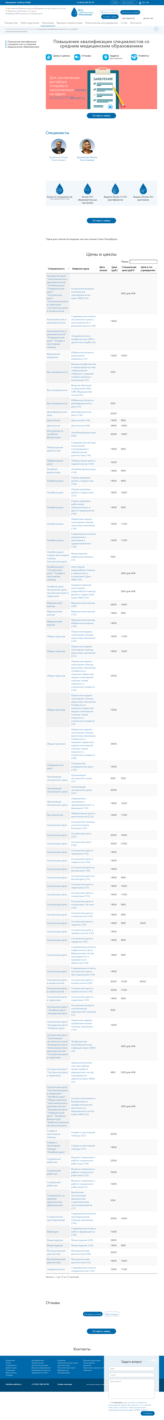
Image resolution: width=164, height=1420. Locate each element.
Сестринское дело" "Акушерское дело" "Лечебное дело (57, 1025)
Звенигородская (26, 8)
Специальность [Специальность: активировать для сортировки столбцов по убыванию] (56, 268)
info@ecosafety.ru (13, 1384)
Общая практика (56, 636)
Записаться (130, 12)
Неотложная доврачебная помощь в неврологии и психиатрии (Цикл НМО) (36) (83, 573)
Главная (8, 29)
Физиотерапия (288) (82, 1240)
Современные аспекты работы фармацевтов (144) (83, 1231)
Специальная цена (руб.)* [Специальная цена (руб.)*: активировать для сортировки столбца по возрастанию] (129, 269)
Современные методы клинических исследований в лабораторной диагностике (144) (83, 449)
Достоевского (116, 58)
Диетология (53, 420)
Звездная (11, 14)
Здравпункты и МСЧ (40, 1373)
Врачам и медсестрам (69, 22)
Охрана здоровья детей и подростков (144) (82, 480)
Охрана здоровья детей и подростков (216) (82, 492)
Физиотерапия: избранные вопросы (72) (82, 556)
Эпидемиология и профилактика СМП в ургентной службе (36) (83, 339)
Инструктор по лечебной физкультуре (55, 434)
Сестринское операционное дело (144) (82, 766)
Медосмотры (11, 1373)
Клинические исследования (101, 22)
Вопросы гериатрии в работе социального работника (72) (83, 1183)
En (145, 2)
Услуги (8, 1363)
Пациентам (11, 22)
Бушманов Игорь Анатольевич (58, 158)
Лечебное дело (55, 481)
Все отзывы (112, 1314)
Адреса (114, 55)
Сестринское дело (57, 825)
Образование (89, 1363)
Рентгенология (55, 815)
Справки (9, 1375)
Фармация (52, 1231)
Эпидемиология (56, 1269)
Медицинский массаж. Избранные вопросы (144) (83, 623)
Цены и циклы (61, 55)
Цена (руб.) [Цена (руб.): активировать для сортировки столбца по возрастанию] (114, 269)
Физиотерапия (55, 1240)
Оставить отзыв (92, 1314)
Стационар (10, 1370)
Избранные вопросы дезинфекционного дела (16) (82, 403)
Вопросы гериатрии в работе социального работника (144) (83, 1160)
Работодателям (30, 22)
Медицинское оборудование (63, 1371)
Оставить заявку (110, 17)
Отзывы (86, 55)
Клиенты (143, 55)
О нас (124, 22)
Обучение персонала (29, 29)
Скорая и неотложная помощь (53, 1134)
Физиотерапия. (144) (82, 1245)
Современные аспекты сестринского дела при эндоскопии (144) (83, 971)
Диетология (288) (80, 425)
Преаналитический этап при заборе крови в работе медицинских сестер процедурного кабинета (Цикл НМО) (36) (83, 1072)
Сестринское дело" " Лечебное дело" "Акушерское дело (57, 1010)
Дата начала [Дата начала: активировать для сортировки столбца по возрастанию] (103, 269)
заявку (81, 89)
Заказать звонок (110, 12)
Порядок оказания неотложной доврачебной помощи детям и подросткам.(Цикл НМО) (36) (83, 591)
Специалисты (11, 1365)
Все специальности (57, 372)
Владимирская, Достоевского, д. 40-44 (51, 8)
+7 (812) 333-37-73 (85, 2)
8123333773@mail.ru (67, 98)
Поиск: (139, 262)
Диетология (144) (80, 420)
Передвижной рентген (41, 1370)
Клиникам (48, 22)
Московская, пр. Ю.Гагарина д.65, (30, 14)
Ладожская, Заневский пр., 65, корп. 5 (22, 11)
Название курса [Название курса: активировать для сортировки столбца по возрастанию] (80, 268)
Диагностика (11, 1368)
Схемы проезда (64, 1384)
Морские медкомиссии (41, 1368)
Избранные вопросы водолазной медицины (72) (82, 355)
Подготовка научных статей (94, 1368)
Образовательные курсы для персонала (67, 1364)
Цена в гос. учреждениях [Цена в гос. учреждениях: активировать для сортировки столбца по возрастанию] (148, 269)
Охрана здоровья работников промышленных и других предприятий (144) (82, 507)
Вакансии (87, 1365)
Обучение (87, 1370)
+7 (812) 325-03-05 (40, 1384)
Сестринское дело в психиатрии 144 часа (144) (82, 904)
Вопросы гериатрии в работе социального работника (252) (83, 1172)
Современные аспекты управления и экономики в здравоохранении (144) (83, 540)
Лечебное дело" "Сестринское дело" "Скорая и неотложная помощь (56, 573)
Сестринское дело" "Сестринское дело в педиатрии (57, 1072)
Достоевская (13, 8)
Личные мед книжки (40, 1365)
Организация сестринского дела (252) (81, 790)
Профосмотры (38, 1363)
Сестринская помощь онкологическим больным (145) (83, 825)
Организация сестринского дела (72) (81, 778)
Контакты (136, 22)
